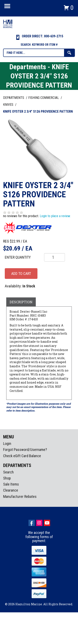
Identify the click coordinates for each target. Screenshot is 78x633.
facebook (31, 523)
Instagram (39, 523)
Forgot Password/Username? (25, 449)
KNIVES (8, 105)
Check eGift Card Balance (22, 456)
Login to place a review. (55, 216)
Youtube (47, 523)
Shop (7, 478)
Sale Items (11, 484)
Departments (14, 98)
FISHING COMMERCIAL (44, 98)
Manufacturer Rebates (20, 496)
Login (7, 443)
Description (21, 302)
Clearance (10, 490)
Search (8, 472)
